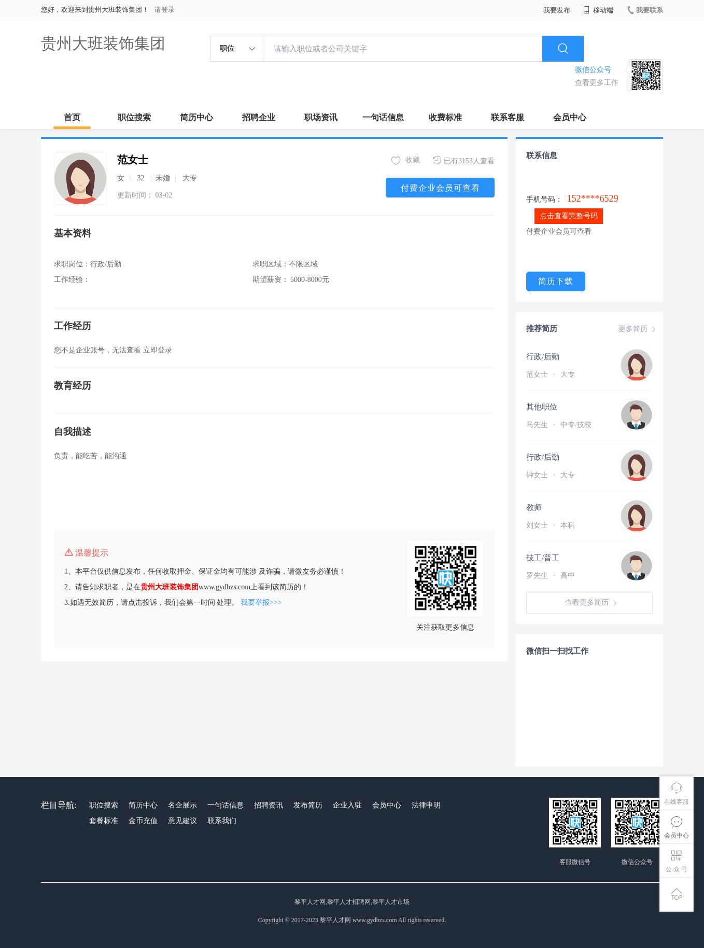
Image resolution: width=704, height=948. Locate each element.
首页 (72, 117)
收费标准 (445, 117)
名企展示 (182, 805)
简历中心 (196, 117)
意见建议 (182, 821)
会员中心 (569, 117)
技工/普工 (542, 558)
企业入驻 (347, 805)
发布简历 (307, 805)
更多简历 (638, 329)
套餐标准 (103, 821)
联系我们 (221, 821)
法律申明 (426, 805)
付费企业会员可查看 (440, 187)
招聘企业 (258, 117)
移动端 (598, 10)
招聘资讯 (268, 805)
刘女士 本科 (550, 525)
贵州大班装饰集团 (103, 43)
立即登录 (157, 350)
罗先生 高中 (550, 575)
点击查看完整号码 (569, 216)
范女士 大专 (550, 374)
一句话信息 (383, 117)
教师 (534, 507)
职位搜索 (134, 117)
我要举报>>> (261, 602)
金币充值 (143, 821)
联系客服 (507, 117)
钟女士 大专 (550, 475)
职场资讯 (320, 117)
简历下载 (555, 281)
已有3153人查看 (464, 160)
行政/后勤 (542, 356)
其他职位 (541, 407)
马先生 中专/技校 (559, 425)
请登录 (164, 9)
